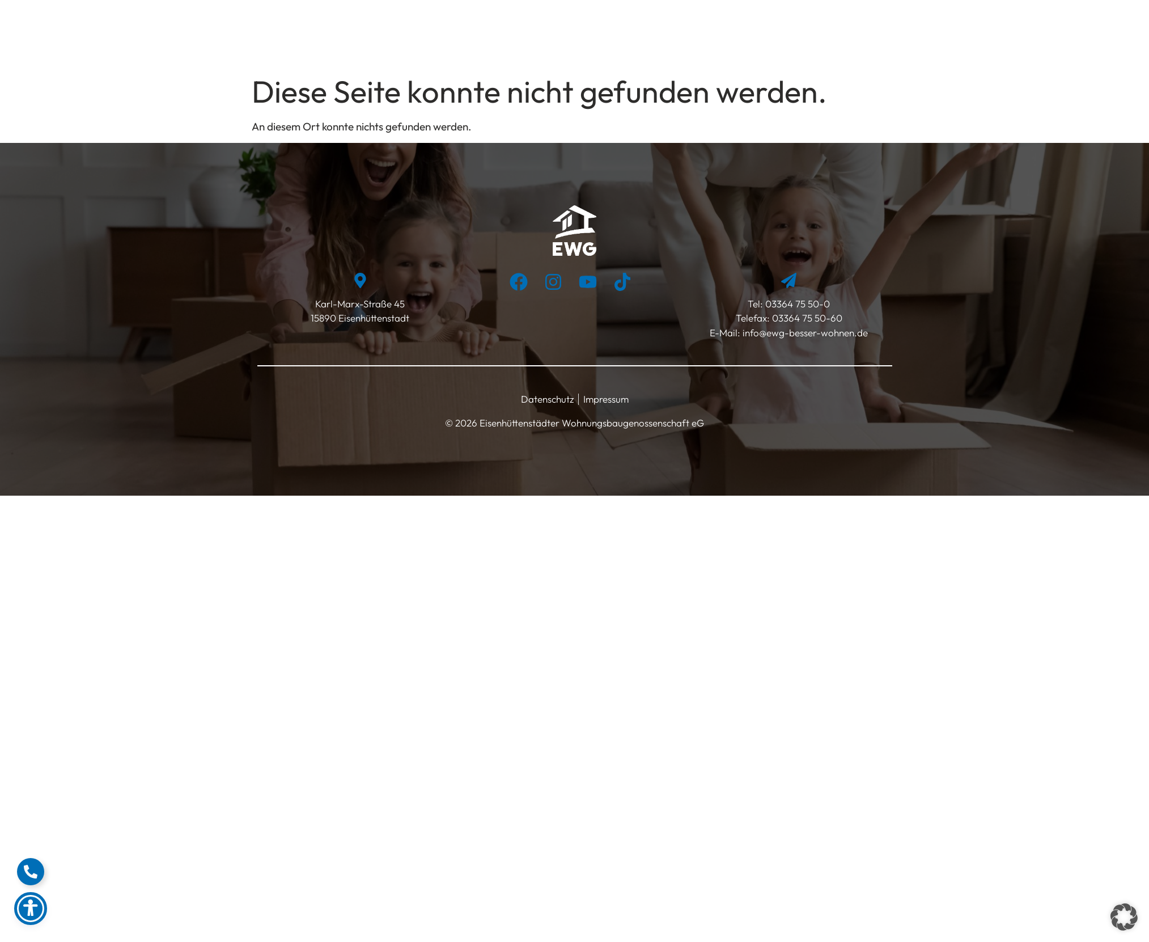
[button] (1124, 917)
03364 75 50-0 (797, 304)
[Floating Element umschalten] (30, 871)
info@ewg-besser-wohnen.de (804, 333)
